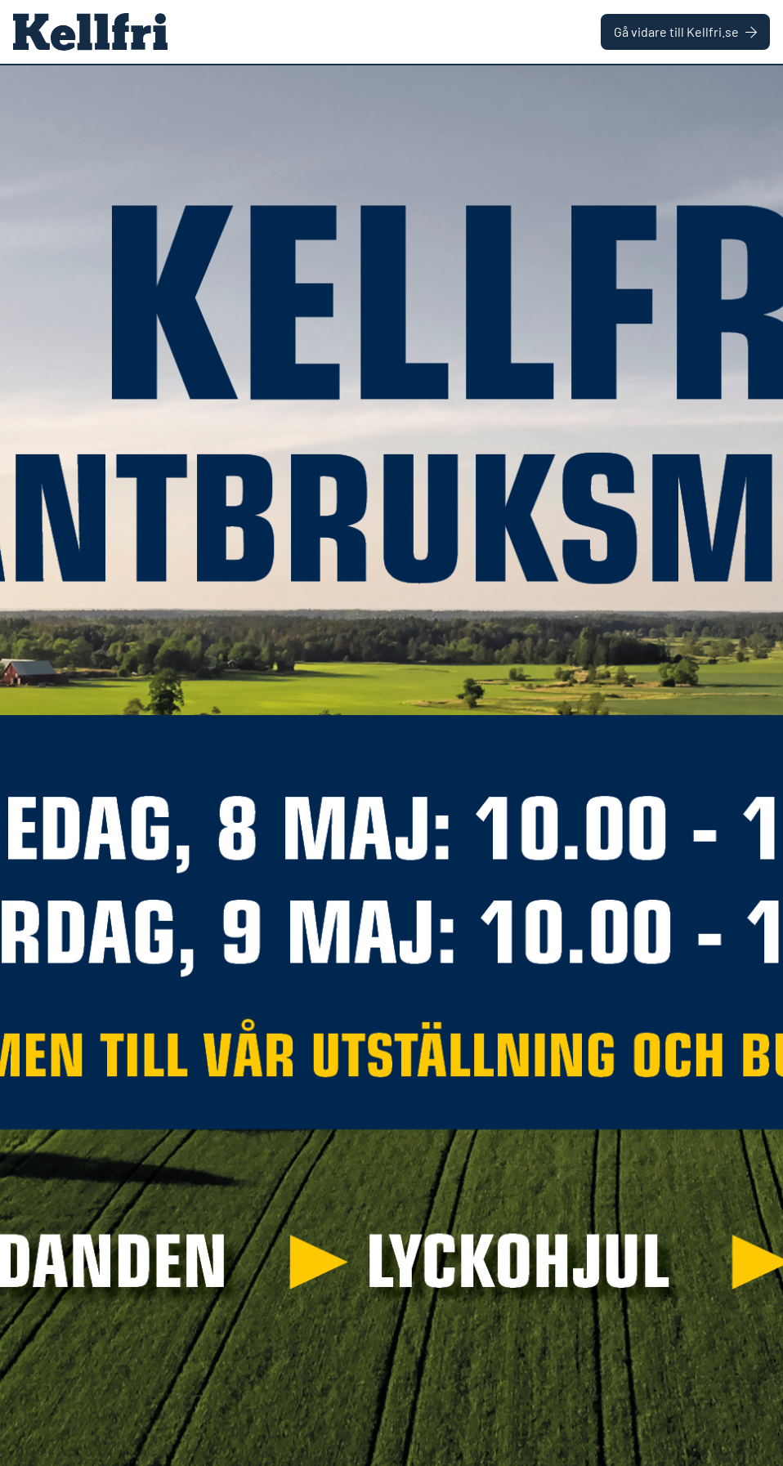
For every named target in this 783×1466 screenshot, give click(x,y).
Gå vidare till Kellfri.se (685, 31)
